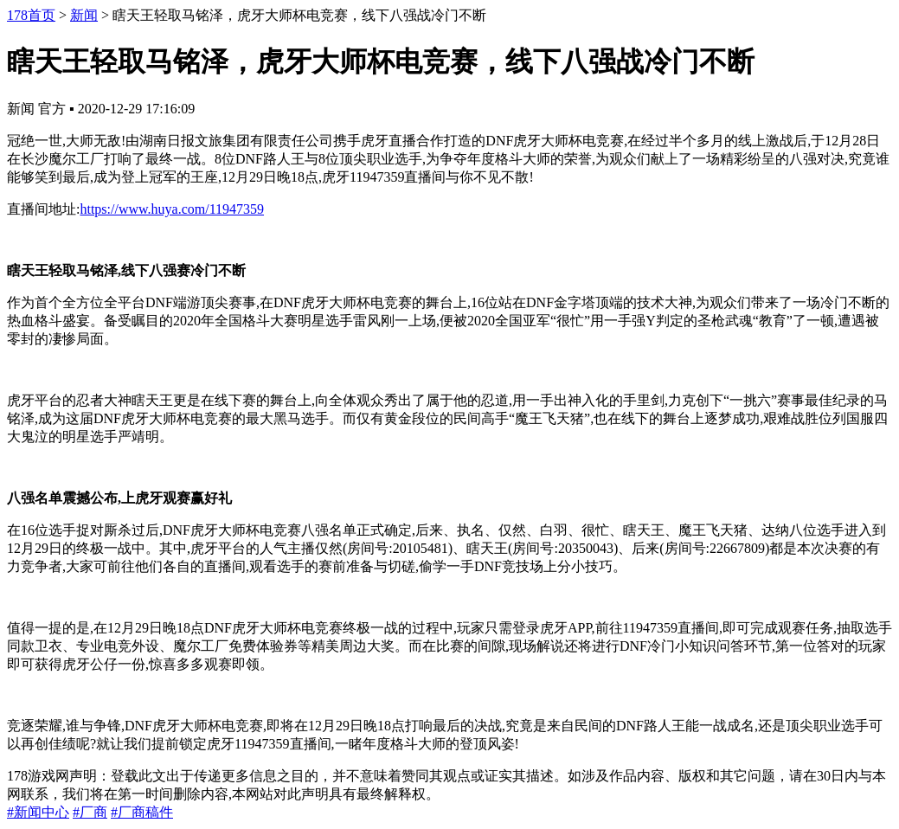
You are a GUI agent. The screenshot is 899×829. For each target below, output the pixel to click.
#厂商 (90, 812)
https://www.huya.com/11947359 (172, 209)
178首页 (31, 15)
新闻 (84, 15)
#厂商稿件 (142, 812)
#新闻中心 (38, 812)
